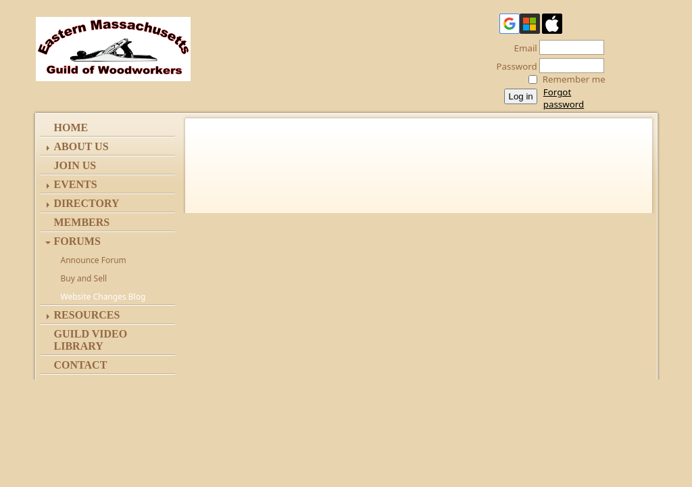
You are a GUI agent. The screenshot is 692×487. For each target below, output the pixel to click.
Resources (87, 315)
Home (71, 127)
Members (82, 222)
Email (522, 48)
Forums (77, 241)
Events (75, 184)
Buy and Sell (84, 278)
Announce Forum (93, 260)
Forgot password (563, 98)
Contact (80, 365)
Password (513, 66)
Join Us (75, 165)
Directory (87, 203)
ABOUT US (81, 146)
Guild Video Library (91, 340)
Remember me (574, 79)
